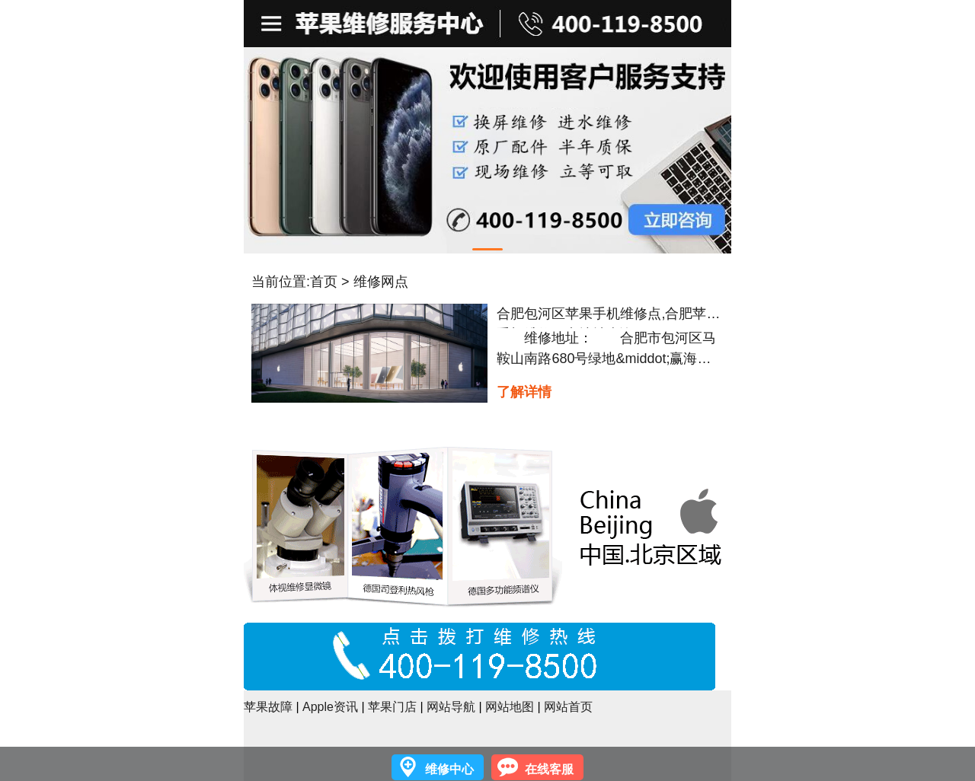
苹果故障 (268, 706)
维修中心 (449, 769)
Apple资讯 (330, 706)
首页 (323, 281)
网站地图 (509, 706)
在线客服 (549, 769)
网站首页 (568, 706)
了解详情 (524, 392)
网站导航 (451, 706)
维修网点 (380, 281)
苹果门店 (392, 706)
